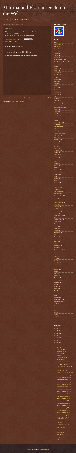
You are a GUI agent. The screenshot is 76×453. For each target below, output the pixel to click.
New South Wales (58, 195)
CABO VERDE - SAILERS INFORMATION (63, 418)
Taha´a (56, 271)
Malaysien (56, 163)
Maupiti (56, 176)
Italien (55, 128)
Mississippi (57, 182)
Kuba (55, 144)
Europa (56, 87)
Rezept (56, 230)
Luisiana (56, 161)
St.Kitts (56, 258)
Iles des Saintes (58, 122)
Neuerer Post (7, 98)
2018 (57, 335)
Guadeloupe (57, 111)
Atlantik (56, 57)
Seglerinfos (57, 245)
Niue (55, 198)
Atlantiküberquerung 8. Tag (63, 398)
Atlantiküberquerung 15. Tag (64, 382)
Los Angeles (57, 159)
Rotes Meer (57, 232)
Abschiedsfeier (57, 44)
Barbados (11, 41)
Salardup (56, 236)
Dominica (56, 83)
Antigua (56, 53)
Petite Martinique (58, 219)
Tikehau (56, 288)
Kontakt (15, 19)
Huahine (56, 118)
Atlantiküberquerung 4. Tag (63, 407)
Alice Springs (57, 51)
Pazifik (55, 213)
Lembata (56, 152)
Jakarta (56, 131)
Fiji (55, 96)
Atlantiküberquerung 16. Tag (64, 379)
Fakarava (56, 92)
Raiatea (56, 226)
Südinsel (56, 269)
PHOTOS (59, 362)
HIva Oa (56, 113)
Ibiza (55, 120)
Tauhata (56, 280)
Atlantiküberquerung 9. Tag (63, 396)
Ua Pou (56, 303)
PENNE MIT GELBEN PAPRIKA (65, 372)
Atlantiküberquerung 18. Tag (64, 375)
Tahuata (56, 275)
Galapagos (57, 105)
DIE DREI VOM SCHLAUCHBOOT (62, 356)
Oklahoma (56, 204)
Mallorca (56, 165)
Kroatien (56, 141)
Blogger (47, 449)
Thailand (56, 286)
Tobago (56, 293)
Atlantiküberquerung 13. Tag (64, 386)
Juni (58, 439)
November (60, 427)
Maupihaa (56, 174)
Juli (58, 437)
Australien (56, 64)
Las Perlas (56, 150)
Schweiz (56, 243)
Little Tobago (57, 157)
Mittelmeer (56, 187)
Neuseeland (57, 193)
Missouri (56, 185)
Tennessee (57, 282)
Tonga (55, 295)
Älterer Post (47, 98)
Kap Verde (56, 135)
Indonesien (57, 124)
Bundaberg (57, 74)
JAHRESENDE (60, 353)
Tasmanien (57, 277)
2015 (57, 342)
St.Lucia (56, 260)
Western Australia (58, 319)
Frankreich (56, 100)
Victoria (56, 314)
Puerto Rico (57, 221)
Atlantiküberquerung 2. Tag (63, 412)
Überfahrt (56, 306)
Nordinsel (56, 200)
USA (55, 310)
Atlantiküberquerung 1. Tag (63, 415)
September (60, 432)
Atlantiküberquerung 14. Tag (64, 384)
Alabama (56, 46)
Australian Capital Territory (60, 61)
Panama (56, 208)
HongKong (56, 115)
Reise (7, 19)
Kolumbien (56, 139)
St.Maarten (57, 262)
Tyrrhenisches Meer (59, 301)
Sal (55, 234)
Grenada (56, 109)
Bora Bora (56, 72)
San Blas (56, 241)
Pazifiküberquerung (59, 215)
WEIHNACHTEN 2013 (62, 364)
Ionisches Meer (58, 126)
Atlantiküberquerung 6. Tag (63, 403)
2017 (57, 338)
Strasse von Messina (59, 267)
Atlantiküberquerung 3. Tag (63, 410)
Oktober (59, 430)
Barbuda (56, 70)
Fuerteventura (57, 103)
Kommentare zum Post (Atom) (16, 101)
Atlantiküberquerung (59, 59)
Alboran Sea (57, 49)
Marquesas (57, 169)
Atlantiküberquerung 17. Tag (64, 377)
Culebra (56, 81)
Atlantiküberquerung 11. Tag (64, 391)
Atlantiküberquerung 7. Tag (63, 400)
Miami (55, 180)
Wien (55, 321)
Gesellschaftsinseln (59, 107)
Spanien (56, 252)
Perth (55, 217)
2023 (57, 328)
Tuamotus (56, 297)
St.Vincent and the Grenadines (61, 265)
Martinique (56, 172)
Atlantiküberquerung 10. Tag (64, 393)
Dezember (60, 349)
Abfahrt (56, 42)
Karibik (15, 41)
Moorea (56, 189)
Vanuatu (56, 312)
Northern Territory (58, 202)
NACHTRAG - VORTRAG (63, 424)
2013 (57, 347)
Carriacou (56, 79)
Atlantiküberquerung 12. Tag (64, 389)
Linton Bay (56, 154)
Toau (55, 290)
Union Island (57, 308)
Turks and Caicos (58, 299)
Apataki (56, 55)
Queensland (57, 223)
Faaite (55, 90)
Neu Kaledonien (58, 191)
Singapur (56, 247)
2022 (57, 330)
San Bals (56, 239)
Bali (55, 66)
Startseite (27, 98)
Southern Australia (58, 249)
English (56, 85)
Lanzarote (56, 148)
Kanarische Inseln (58, 133)
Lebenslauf (25, 19)
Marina (56, 167)
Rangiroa (56, 228)
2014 (57, 345)
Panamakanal (57, 211)
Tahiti (55, 273)
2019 (57, 333)
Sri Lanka (56, 254)
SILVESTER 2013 (61, 351)
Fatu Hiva (56, 94)
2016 (57, 340)
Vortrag (56, 316)
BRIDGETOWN (60, 359)
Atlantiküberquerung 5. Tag (63, 405)
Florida (56, 98)
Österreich (56, 206)
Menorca (56, 178)
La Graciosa (57, 146)
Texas (55, 284)
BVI (55, 77)
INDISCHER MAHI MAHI (63, 370)
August (59, 434)
